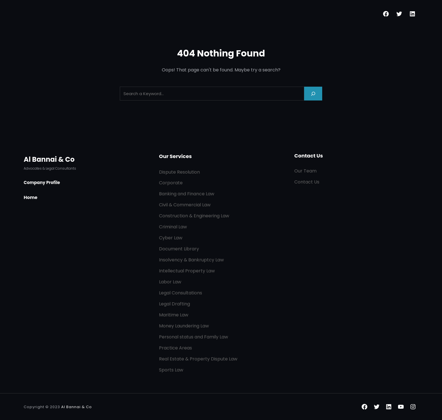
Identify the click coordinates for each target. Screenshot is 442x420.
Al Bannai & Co (49, 159)
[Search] (313, 93)
